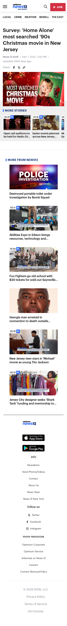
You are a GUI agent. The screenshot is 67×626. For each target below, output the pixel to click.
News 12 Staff (10, 57)
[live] (58, 7)
